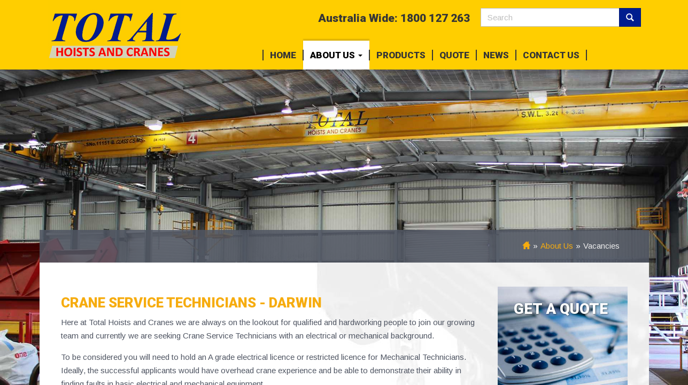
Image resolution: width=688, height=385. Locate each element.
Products (401, 55)
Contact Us (551, 55)
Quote (454, 55)
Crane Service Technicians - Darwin (191, 303)
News (496, 55)
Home (283, 55)
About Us (336, 55)
